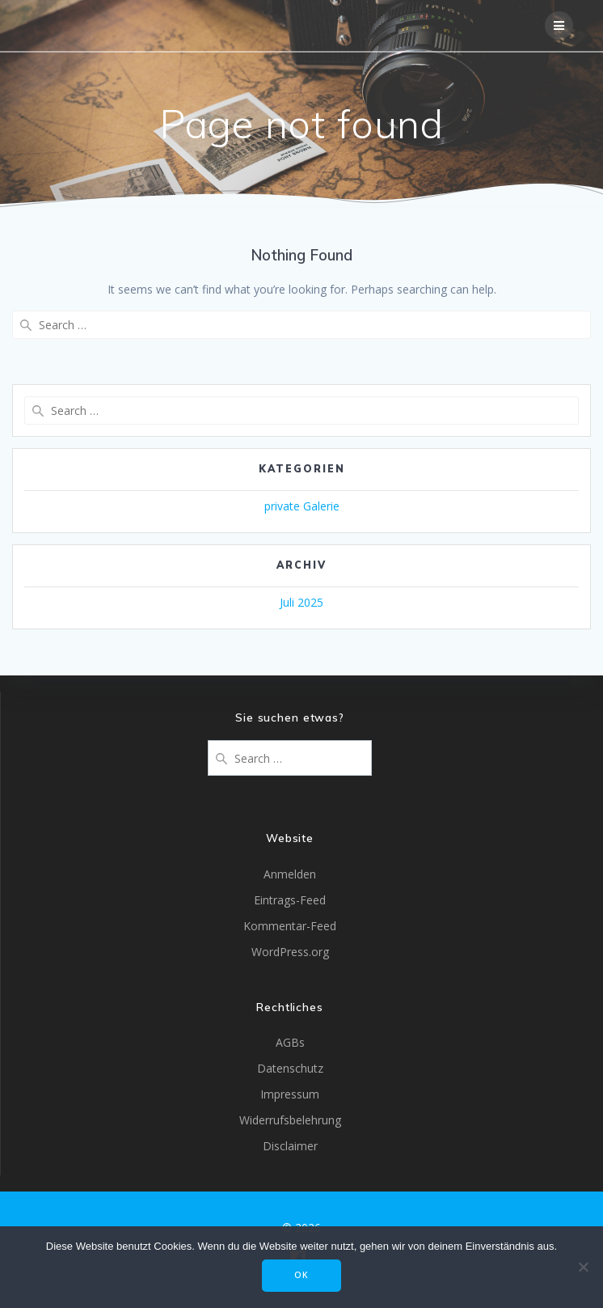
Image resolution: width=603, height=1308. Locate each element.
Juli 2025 (301, 602)
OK (301, 1274)
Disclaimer (290, 1145)
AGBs (290, 1042)
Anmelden (290, 874)
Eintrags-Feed (290, 900)
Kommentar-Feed (289, 925)
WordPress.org (290, 951)
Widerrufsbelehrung (290, 1120)
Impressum (289, 1094)
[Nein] (583, 1267)
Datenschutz (290, 1068)
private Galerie (301, 506)
